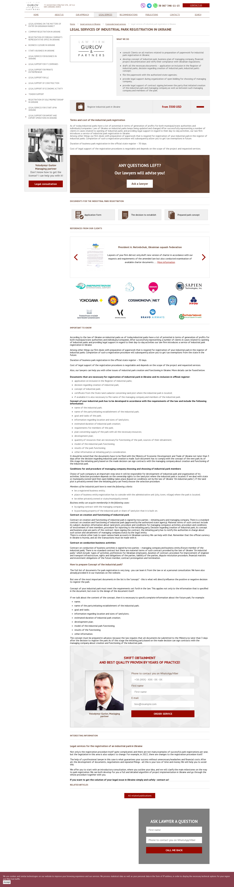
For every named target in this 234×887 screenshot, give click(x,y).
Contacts (175, 14)
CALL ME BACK (174, 850)
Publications (152, 14)
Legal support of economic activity (46, 88)
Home (36, 14)
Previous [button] (76, 257)
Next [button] (204, 257)
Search (198, 14)
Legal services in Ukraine (90, 24)
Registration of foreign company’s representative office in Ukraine (45, 38)
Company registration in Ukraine (44, 31)
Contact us (196, 5)
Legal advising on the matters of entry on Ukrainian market (45, 25)
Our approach (82, 14)
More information (166, 262)
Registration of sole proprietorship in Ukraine (46, 100)
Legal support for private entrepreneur (41, 70)
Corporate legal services (116, 24)
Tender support (36, 94)
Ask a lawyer (139, 184)
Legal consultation (46, 184)
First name (162, 689)
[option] (139, 257)
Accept (7, 882)
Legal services (105, 14)
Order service (163, 713)
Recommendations (129, 14)
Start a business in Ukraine (41, 50)
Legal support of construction (44, 83)
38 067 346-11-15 (169, 5)
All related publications (139, 795)
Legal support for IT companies (43, 64)
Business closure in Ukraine (42, 45)
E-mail (162, 702)
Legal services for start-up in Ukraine (43, 108)
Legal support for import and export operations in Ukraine (43, 116)
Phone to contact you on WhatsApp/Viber (162, 677)
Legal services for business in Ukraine (43, 57)
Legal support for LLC (39, 77)
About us (59, 14)
